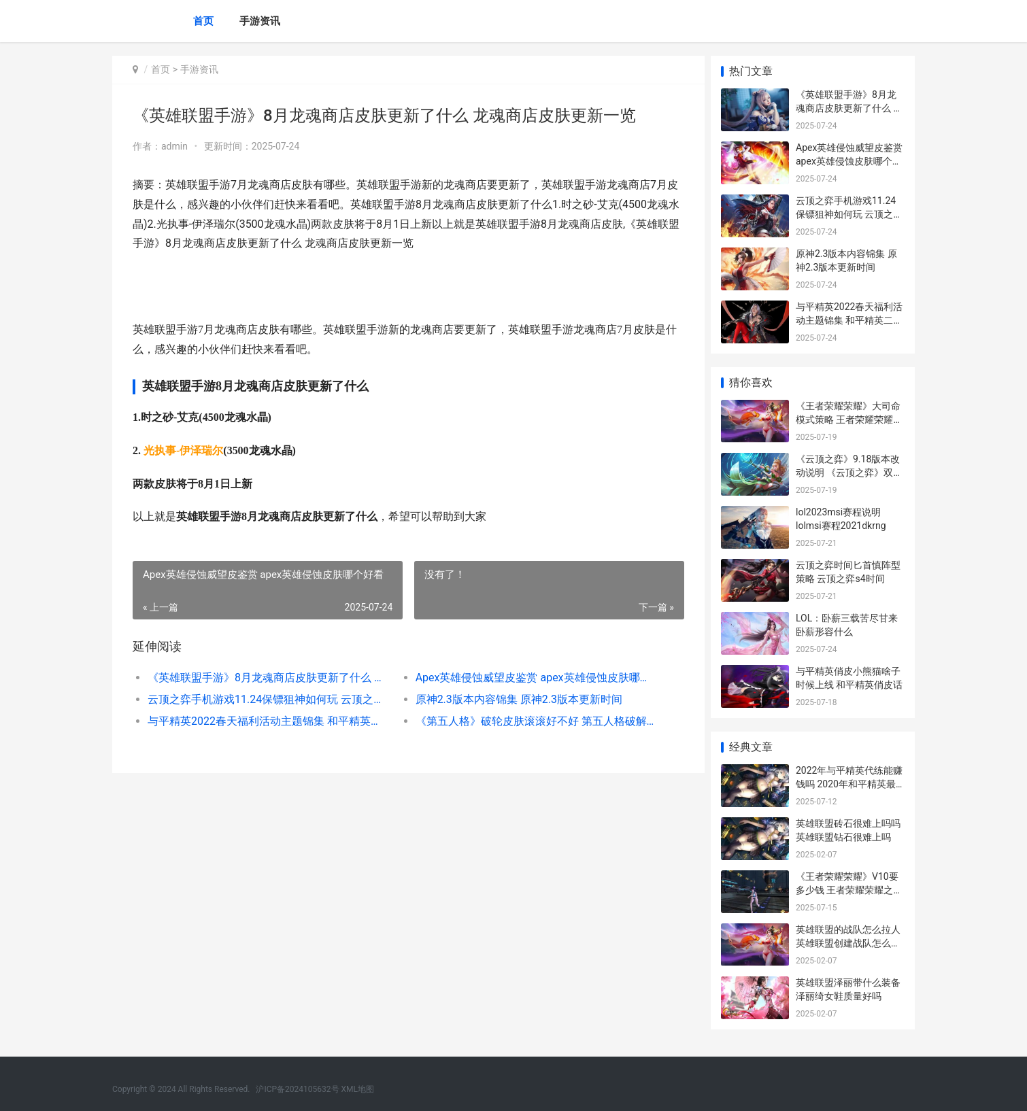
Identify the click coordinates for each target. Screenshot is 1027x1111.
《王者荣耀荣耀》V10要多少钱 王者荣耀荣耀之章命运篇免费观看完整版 (849, 889)
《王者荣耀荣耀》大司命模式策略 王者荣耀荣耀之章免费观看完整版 (849, 419)
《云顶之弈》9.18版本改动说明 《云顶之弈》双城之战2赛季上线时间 (849, 472)
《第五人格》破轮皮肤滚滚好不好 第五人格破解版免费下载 (530, 721)
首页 (203, 21)
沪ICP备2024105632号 (297, 1089)
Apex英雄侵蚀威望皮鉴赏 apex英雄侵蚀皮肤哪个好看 (530, 677)
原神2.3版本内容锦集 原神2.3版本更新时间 (514, 699)
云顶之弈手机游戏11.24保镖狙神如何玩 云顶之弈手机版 (266, 699)
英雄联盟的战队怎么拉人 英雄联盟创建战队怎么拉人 (853, 942)
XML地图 (357, 1089)
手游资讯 (259, 21)
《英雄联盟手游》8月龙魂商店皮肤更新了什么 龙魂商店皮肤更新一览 (266, 677)
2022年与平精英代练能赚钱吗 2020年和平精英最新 (849, 783)
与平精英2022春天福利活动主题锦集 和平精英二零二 (266, 721)
